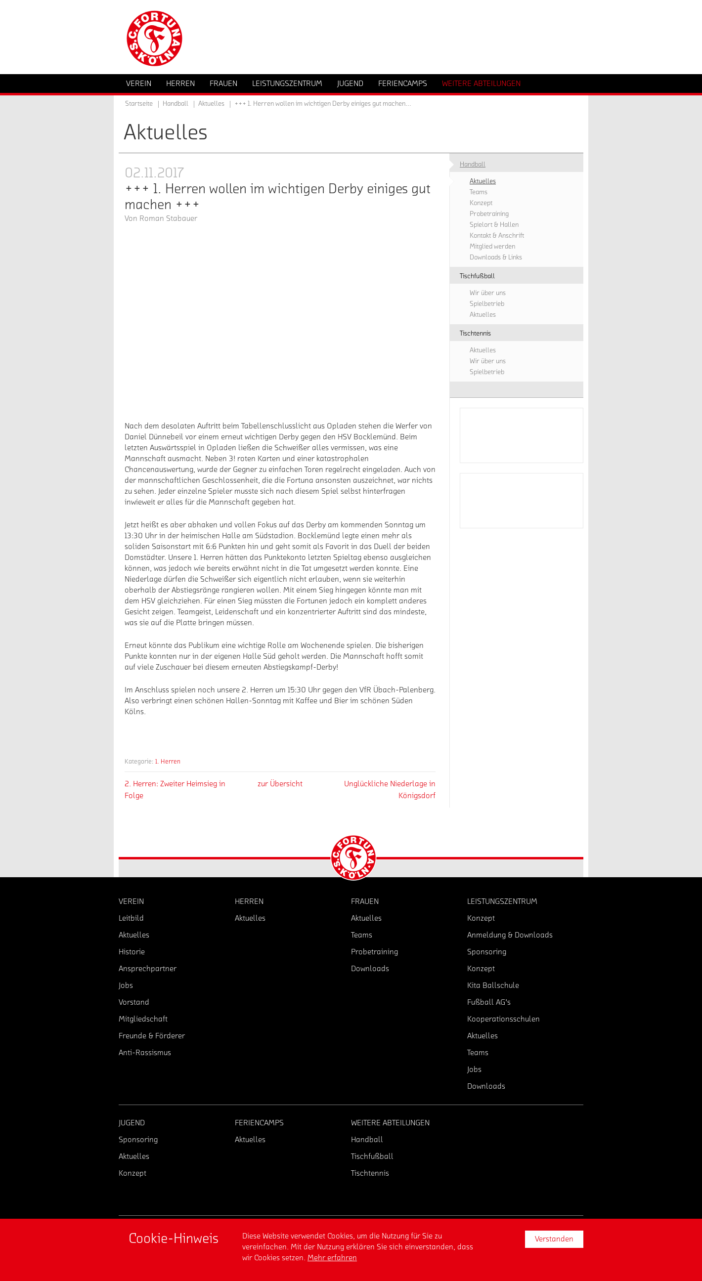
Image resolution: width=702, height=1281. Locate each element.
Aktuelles (211, 103)
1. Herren (167, 761)
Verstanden (554, 1239)
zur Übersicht (280, 784)
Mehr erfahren (332, 1258)
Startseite (139, 103)
